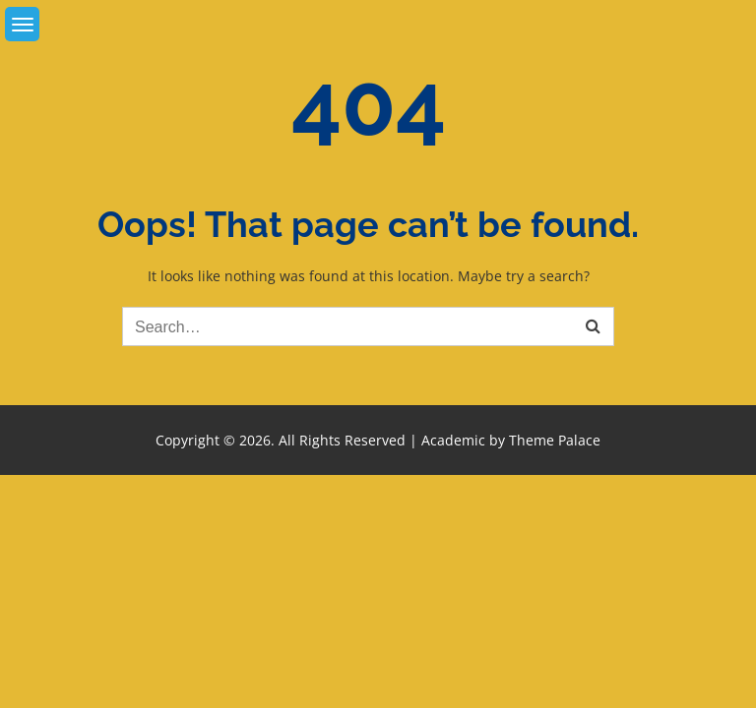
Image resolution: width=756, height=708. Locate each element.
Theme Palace (554, 440)
